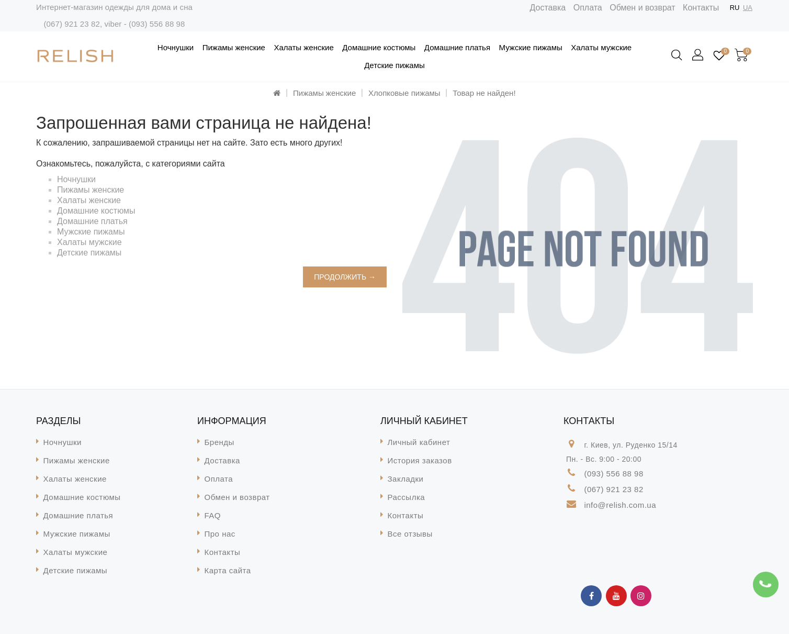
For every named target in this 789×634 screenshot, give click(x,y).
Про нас (220, 533)
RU (735, 8)
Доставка (548, 7)
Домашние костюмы (378, 47)
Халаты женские (303, 47)
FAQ (213, 515)
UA (747, 8)
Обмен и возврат (642, 7)
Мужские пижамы (530, 47)
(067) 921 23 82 (71, 23)
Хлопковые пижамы (404, 92)
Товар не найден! (484, 92)
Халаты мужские (601, 47)
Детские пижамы (394, 65)
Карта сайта (228, 570)
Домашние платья (457, 47)
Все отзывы (410, 533)
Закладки (406, 478)
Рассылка (406, 497)
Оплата (587, 7)
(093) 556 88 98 (157, 23)
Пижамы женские (233, 47)
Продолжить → (345, 277)
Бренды (219, 442)
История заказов (420, 460)
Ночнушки (175, 47)
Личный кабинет (419, 442)
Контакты (701, 7)
